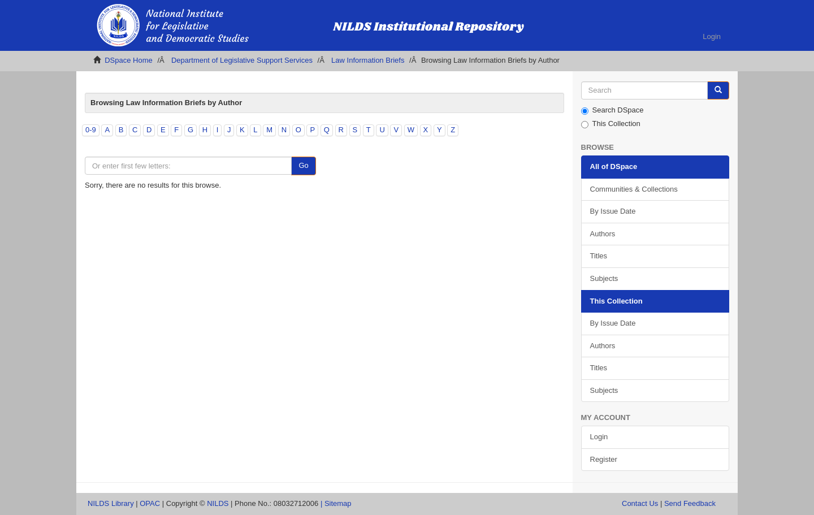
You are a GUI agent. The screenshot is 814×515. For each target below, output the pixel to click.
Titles (599, 256)
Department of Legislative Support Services (242, 60)
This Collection (610, 123)
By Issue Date (613, 211)
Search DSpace (612, 110)
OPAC (150, 503)
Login (599, 436)
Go (303, 165)
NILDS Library (111, 503)
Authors (603, 234)
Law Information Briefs (367, 60)
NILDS (217, 503)
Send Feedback (690, 503)
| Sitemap (336, 503)
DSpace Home (129, 60)
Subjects (604, 278)
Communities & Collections (634, 189)
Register (603, 459)
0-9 (90, 129)
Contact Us (640, 503)
